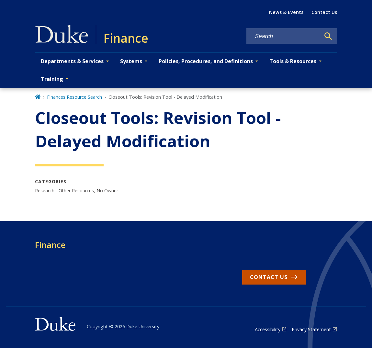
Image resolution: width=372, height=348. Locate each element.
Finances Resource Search (74, 97)
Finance (50, 245)
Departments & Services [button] (72, 61)
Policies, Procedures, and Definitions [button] (206, 61)
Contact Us (324, 12)
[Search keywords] (283, 36)
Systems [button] (131, 61)
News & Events (286, 12)
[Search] (328, 36)
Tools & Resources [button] (292, 61)
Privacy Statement (311, 329)
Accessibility (267, 329)
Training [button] (52, 79)
